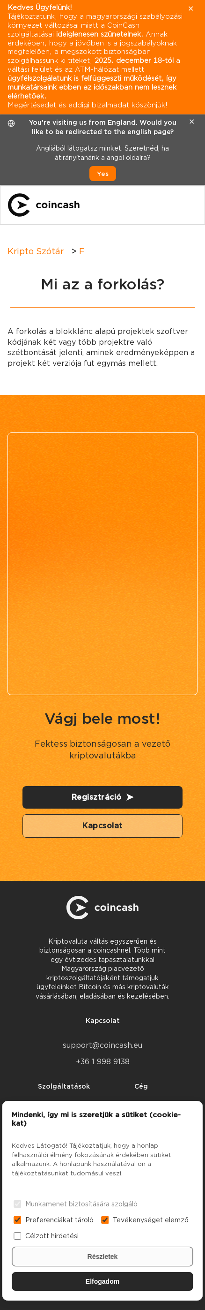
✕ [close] (192, 122)
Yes (103, 173)
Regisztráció (103, 797)
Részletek (103, 1256)
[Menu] (189, 205)
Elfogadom (102, 1281)
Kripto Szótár (35, 251)
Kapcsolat (102, 825)
